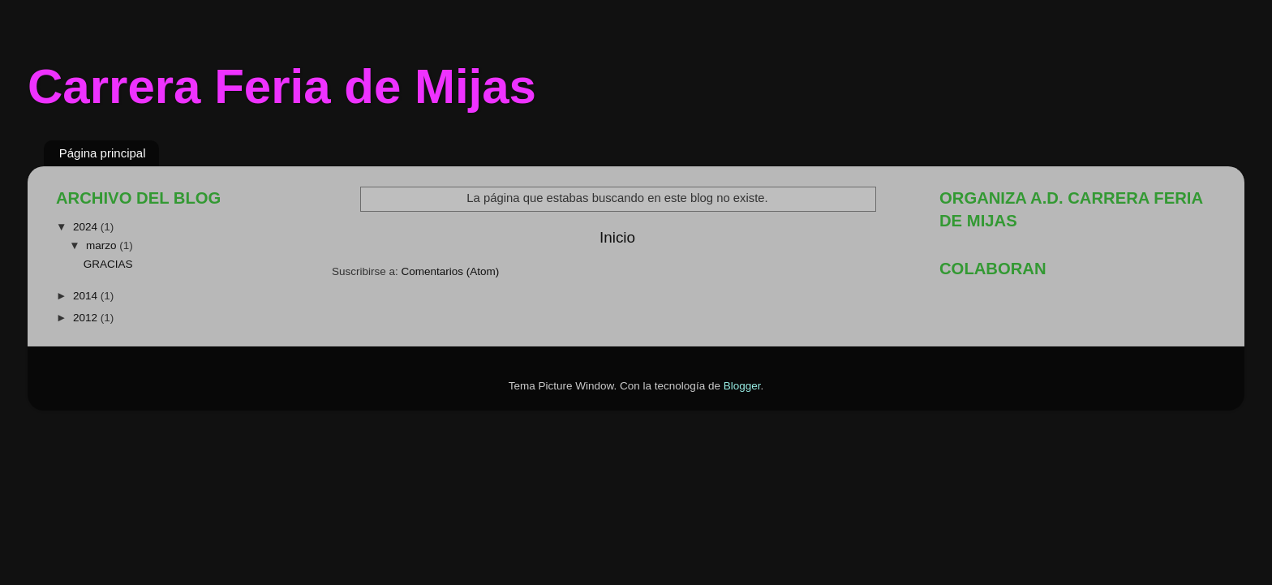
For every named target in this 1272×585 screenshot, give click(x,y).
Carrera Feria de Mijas (282, 86)
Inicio (617, 237)
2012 (87, 318)
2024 (87, 227)
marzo (102, 245)
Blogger (742, 386)
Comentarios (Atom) (451, 271)
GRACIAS (108, 264)
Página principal (102, 153)
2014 (87, 296)
